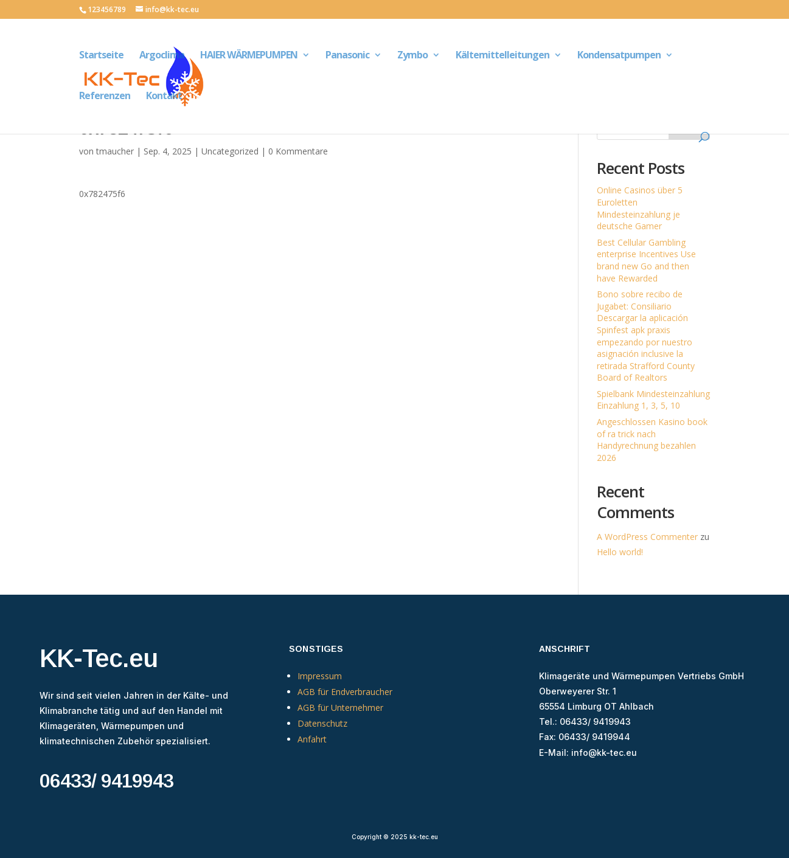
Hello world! (620, 552)
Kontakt (164, 96)
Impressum (319, 676)
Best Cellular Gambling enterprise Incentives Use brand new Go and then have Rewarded (646, 260)
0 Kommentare (298, 151)
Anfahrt (312, 739)
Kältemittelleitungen (502, 55)
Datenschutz (322, 723)
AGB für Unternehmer (340, 707)
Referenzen (104, 96)
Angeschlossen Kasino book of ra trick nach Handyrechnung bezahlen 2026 (652, 439)
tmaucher (115, 151)
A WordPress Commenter (647, 536)
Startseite (101, 55)
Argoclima (161, 55)
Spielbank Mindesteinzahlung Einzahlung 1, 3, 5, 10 (653, 400)
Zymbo (412, 55)
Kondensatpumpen (619, 55)
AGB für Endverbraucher (344, 691)
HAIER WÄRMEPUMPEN (248, 55)
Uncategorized (230, 151)
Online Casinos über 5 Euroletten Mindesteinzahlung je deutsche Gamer (640, 208)
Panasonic (347, 55)
